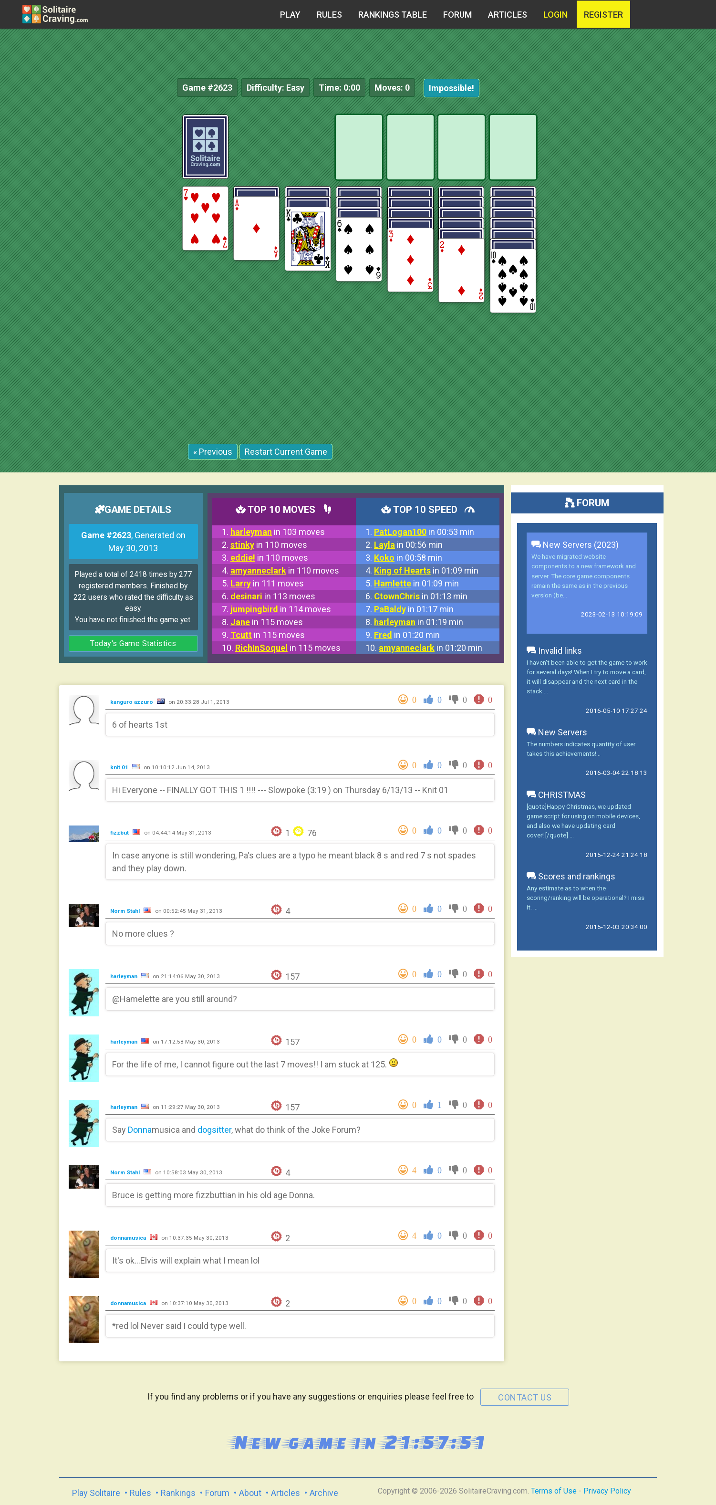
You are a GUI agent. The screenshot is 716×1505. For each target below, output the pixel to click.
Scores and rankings (571, 876)
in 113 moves (272, 596)
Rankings (178, 1493)
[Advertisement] (644, 258)
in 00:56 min (408, 545)
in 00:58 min (408, 558)
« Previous (212, 452)
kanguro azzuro (132, 702)
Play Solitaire (96, 1493)
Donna (140, 1130)
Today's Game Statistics (133, 643)
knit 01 (120, 767)
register (603, 15)
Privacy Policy (607, 1490)
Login (555, 15)
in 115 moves (266, 622)
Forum (457, 15)
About (250, 1493)
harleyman (124, 976)
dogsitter (214, 1130)
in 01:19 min (418, 622)
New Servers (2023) (575, 545)
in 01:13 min (420, 596)
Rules (329, 15)
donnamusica (128, 1237)
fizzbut (120, 832)
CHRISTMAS (556, 795)
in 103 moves (277, 532)
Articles (507, 15)
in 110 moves (268, 545)
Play (290, 15)
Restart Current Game (286, 452)
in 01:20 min (407, 635)
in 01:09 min (426, 570)
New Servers (557, 732)
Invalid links (554, 651)
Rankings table (392, 15)
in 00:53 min (424, 532)
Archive (324, 1493)
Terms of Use (554, 1490)
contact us (524, 1397)
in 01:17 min (414, 609)
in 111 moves (267, 583)
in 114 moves (280, 609)
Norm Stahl (125, 911)
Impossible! (451, 88)
